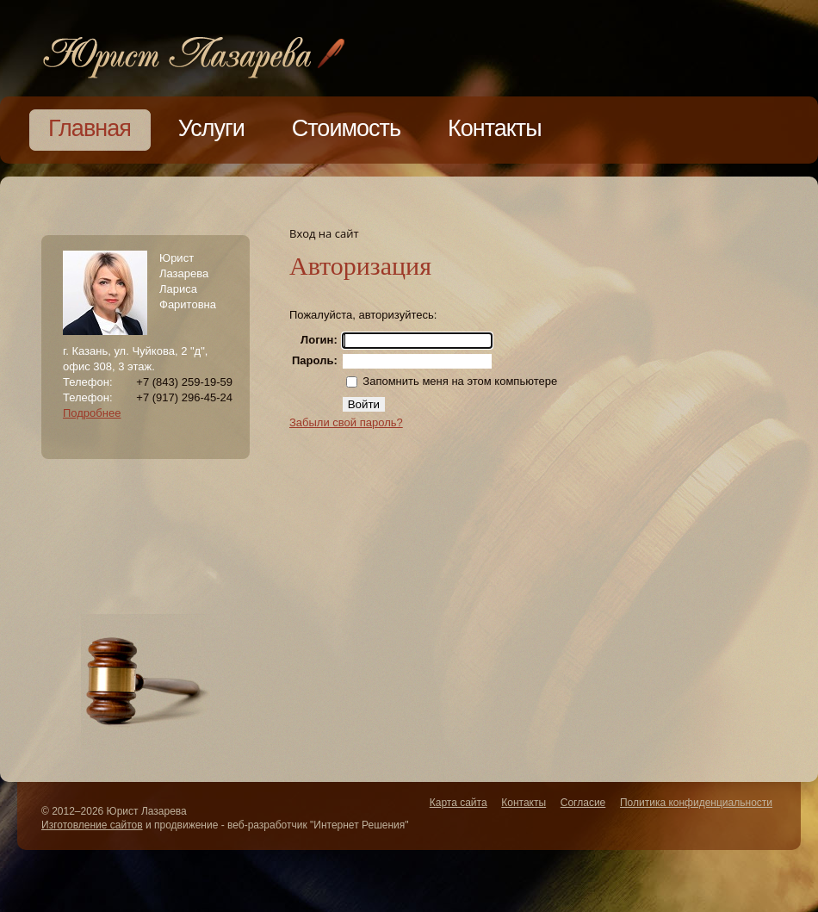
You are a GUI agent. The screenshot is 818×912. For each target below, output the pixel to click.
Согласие (583, 803)
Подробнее (92, 412)
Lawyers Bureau (193, 55)
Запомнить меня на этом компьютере (458, 381)
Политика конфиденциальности (696, 803)
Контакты (523, 803)
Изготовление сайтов (92, 825)
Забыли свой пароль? (346, 422)
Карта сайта (458, 803)
